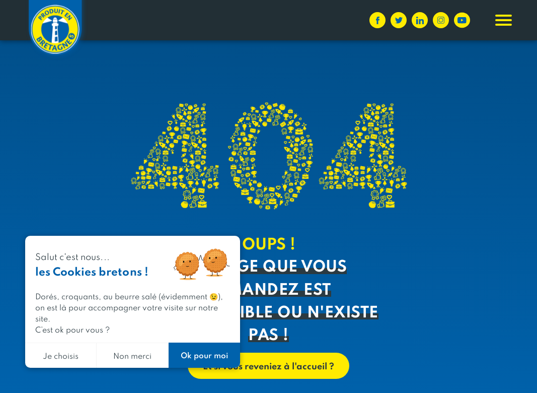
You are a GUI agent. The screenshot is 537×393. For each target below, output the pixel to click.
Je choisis (61, 355)
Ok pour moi (204, 355)
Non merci (132, 355)
